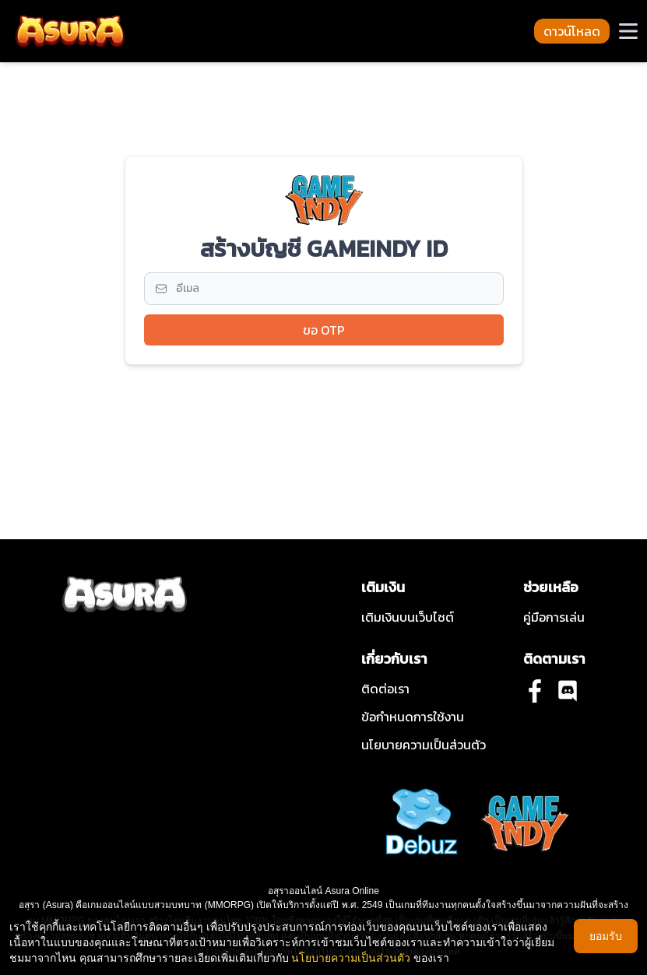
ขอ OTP (324, 330)
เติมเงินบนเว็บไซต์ (407, 617)
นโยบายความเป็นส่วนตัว (423, 744)
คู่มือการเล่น (554, 617)
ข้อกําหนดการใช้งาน (412, 716)
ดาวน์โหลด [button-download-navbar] (571, 31)
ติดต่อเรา (385, 688)
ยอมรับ (605, 935)
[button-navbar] (628, 31)
